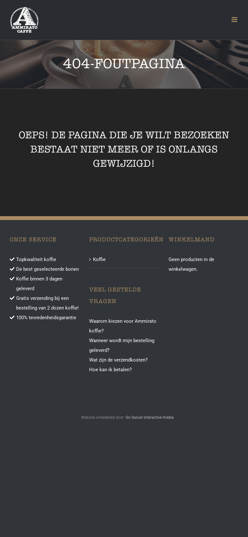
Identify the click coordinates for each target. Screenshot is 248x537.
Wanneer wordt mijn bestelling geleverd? (121, 345)
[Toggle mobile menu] (235, 19)
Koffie (99, 259)
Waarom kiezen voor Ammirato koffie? (122, 326)
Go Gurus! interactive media (150, 417)
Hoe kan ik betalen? (110, 370)
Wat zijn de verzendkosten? (118, 360)
